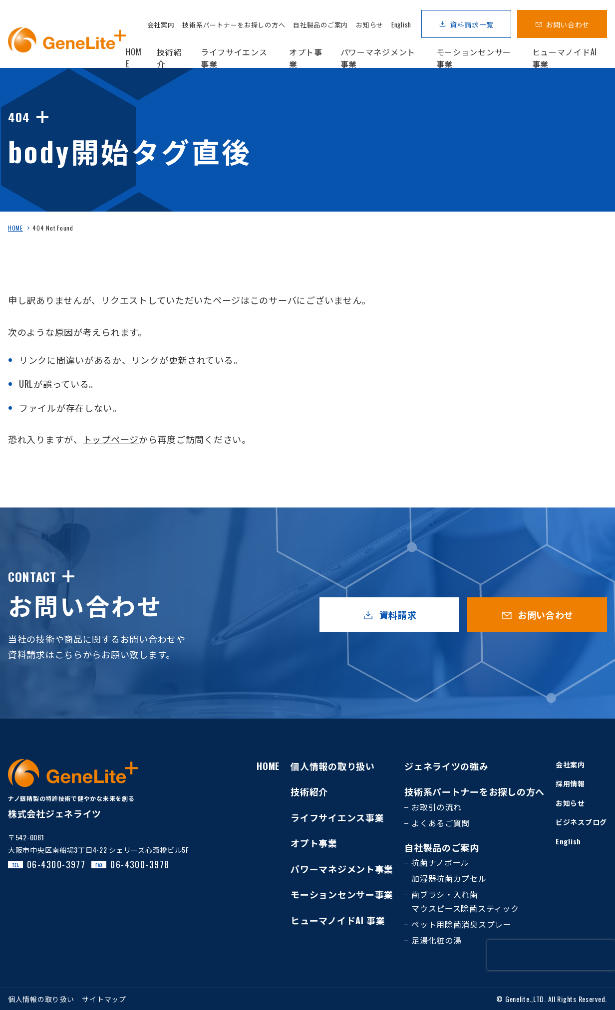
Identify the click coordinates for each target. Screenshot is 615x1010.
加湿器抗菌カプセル (448, 878)
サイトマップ (104, 999)
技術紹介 (309, 791)
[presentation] (551, 955)
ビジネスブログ (581, 821)
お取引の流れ (436, 807)
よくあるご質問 (440, 823)
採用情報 (570, 783)
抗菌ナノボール (440, 862)
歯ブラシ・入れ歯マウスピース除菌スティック (465, 901)
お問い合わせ (568, 24)
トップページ (111, 439)
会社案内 (161, 24)
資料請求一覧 (472, 24)
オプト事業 (314, 842)
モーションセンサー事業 (342, 894)
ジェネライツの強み (446, 765)
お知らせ (369, 24)
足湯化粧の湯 (436, 940)
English (401, 24)
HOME (15, 228)
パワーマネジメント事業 (342, 868)
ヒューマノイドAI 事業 (338, 920)
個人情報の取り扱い (332, 765)
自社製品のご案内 (320, 24)
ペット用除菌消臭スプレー (461, 924)
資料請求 (398, 614)
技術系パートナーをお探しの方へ (233, 24)
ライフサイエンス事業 (337, 817)
